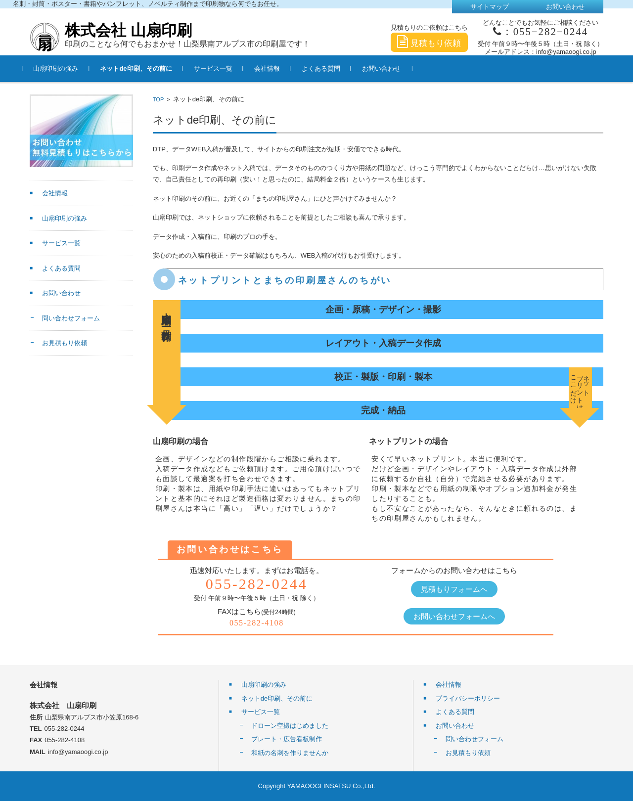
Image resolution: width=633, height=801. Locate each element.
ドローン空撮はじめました (289, 725)
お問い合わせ (388, 68)
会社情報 (274, 68)
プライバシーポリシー (468, 698)
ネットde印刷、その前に (143, 68)
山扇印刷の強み (63, 68)
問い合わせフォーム (71, 318)
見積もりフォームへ (454, 589)
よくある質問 (328, 68)
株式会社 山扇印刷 (128, 30)
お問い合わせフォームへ (454, 616)
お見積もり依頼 (64, 343)
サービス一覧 (220, 68)
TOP (158, 99)
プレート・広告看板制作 (286, 739)
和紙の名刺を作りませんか (289, 752)
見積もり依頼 (429, 43)
